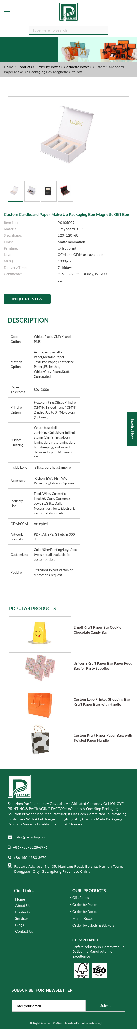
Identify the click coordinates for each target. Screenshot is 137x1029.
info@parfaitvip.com (31, 837)
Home (9, 67)
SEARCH (108, 31)
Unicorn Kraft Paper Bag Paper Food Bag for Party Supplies (103, 665)
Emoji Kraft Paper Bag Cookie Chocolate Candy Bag (97, 630)
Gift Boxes (80, 897)
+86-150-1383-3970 (30, 857)
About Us (22, 905)
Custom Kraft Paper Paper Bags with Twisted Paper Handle (103, 737)
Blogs (19, 925)
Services (21, 918)
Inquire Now (27, 298)
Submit (105, 1006)
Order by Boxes (48, 67)
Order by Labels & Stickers (93, 925)
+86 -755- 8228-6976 (30, 847)
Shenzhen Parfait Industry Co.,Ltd (84, 1023)
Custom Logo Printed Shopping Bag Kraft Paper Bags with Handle (102, 701)
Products (24, 67)
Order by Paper (84, 904)
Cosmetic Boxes (77, 67)
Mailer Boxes (82, 918)
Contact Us (24, 931)
